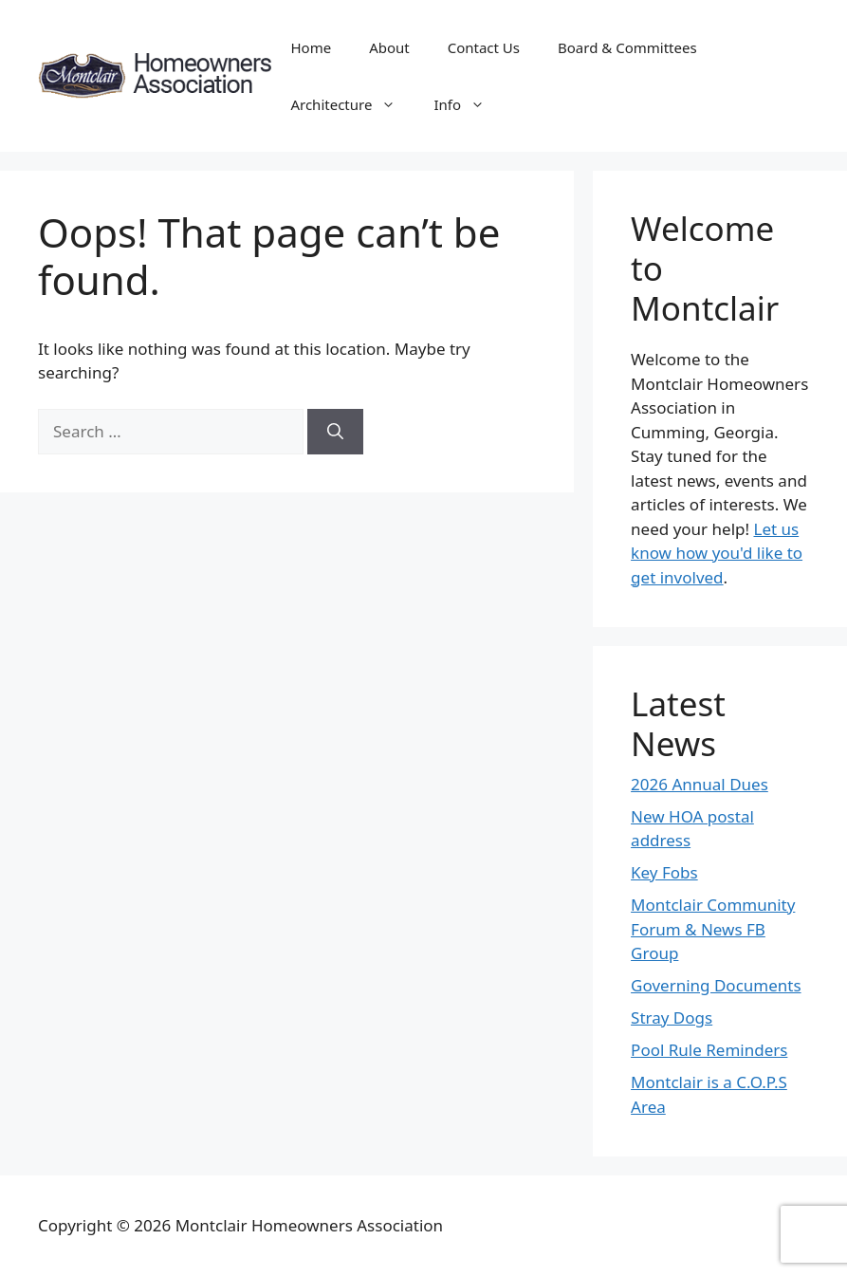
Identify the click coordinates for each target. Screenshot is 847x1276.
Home (310, 47)
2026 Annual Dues (699, 784)
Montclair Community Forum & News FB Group (713, 929)
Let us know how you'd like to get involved (716, 553)
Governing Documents (716, 985)
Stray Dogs (671, 1017)
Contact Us (484, 47)
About (389, 47)
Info (468, 104)
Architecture (352, 104)
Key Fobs (664, 872)
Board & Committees (627, 47)
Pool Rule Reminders (709, 1050)
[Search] (335, 431)
